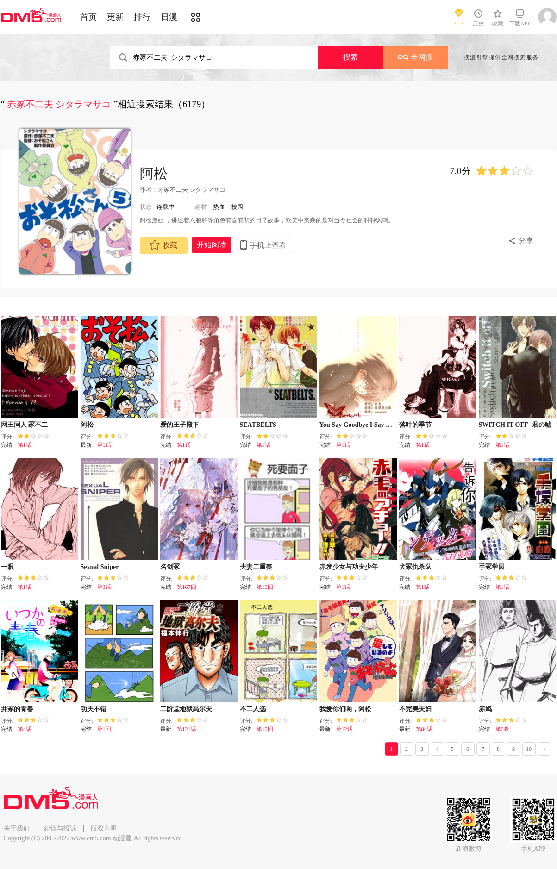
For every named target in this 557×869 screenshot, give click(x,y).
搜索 (350, 57)
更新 (115, 17)
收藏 (163, 245)
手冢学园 (492, 566)
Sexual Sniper (100, 566)
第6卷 (502, 729)
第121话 (186, 729)
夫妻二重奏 (256, 566)
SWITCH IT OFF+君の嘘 (515, 424)
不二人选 (253, 709)
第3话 (104, 587)
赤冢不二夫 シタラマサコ (192, 189)
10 (529, 749)
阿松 (154, 173)
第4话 (24, 729)
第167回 (186, 587)
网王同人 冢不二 (24, 424)
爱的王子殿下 (179, 424)
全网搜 (415, 57)
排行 (142, 17)
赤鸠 (485, 709)
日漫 (169, 17)
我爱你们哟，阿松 (345, 709)
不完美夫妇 (415, 709)
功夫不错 (93, 709)
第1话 (24, 445)
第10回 (265, 587)
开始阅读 (211, 245)
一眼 (7, 566)
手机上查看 (268, 245)
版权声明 (104, 828)
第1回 (104, 729)
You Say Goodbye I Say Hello (360, 424)
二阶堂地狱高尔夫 (186, 709)
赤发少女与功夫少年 (348, 566)
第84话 (424, 729)
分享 (526, 240)
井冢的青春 (17, 709)
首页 (88, 17)
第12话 (344, 729)
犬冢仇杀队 (415, 566)
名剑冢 (170, 566)
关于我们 (17, 828)
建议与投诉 (60, 828)
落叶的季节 (415, 424)
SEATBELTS (258, 424)
